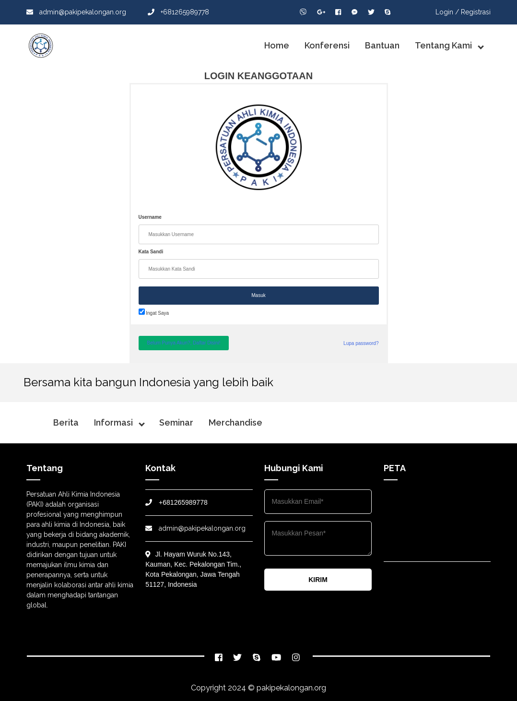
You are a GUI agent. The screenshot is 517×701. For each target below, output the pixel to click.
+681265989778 (178, 12)
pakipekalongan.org (291, 687)
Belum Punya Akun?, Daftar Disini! (184, 342)
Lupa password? (360, 343)
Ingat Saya (154, 313)
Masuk (258, 295)
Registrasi (476, 12)
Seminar (176, 422)
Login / (447, 12)
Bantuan (382, 45)
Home (276, 45)
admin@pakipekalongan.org (76, 12)
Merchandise (235, 422)
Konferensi (327, 45)
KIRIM (318, 579)
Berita (66, 422)
